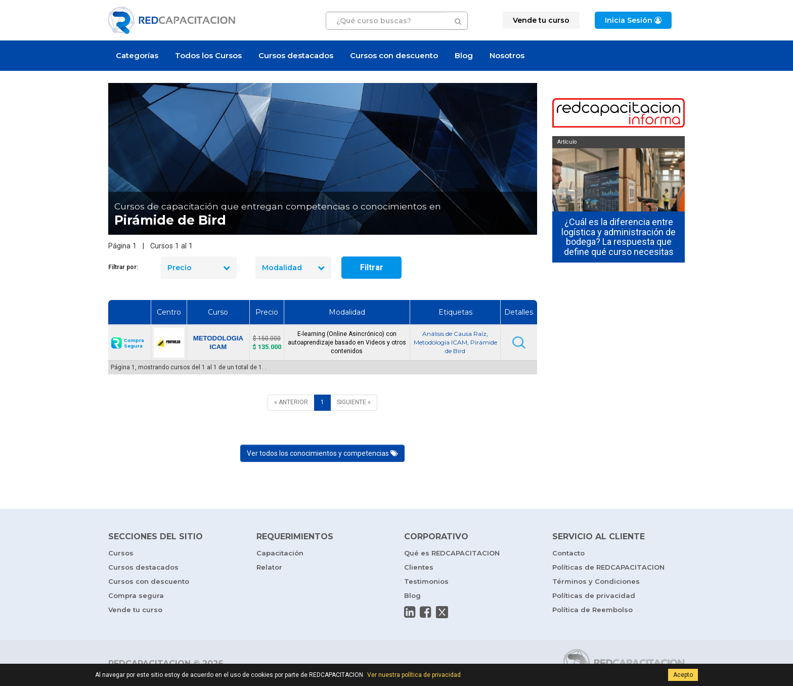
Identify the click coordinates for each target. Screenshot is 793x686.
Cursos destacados (295, 55)
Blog (464, 55)
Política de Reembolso (592, 610)
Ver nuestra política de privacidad (414, 674)
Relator (269, 567)
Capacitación (279, 553)
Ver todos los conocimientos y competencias (322, 453)
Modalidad (293, 268)
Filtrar (371, 267)
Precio (198, 268)
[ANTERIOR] (291, 402)
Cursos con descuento (394, 55)
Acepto (683, 674)
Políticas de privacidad (593, 595)
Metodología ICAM (440, 342)
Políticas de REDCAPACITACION (608, 567)
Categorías (137, 55)
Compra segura (136, 595)
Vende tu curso (135, 610)
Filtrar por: (123, 267)
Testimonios (426, 581)
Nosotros (507, 55)
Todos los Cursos (208, 55)
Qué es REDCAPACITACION (452, 553)
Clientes (418, 567)
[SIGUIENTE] (353, 402)
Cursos (121, 553)
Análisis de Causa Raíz (454, 333)
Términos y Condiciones (596, 581)
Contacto (568, 553)
